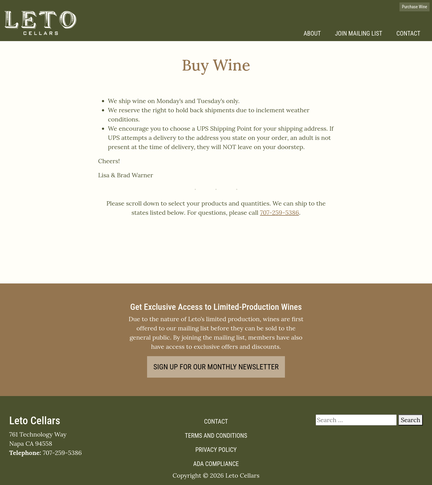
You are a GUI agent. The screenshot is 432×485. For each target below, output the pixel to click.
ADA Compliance (216, 464)
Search (410, 420)
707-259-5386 (279, 212)
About (312, 33)
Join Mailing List (358, 33)
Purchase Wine (414, 6)
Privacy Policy (215, 449)
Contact (408, 33)
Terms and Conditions (216, 435)
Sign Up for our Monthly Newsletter (216, 367)
